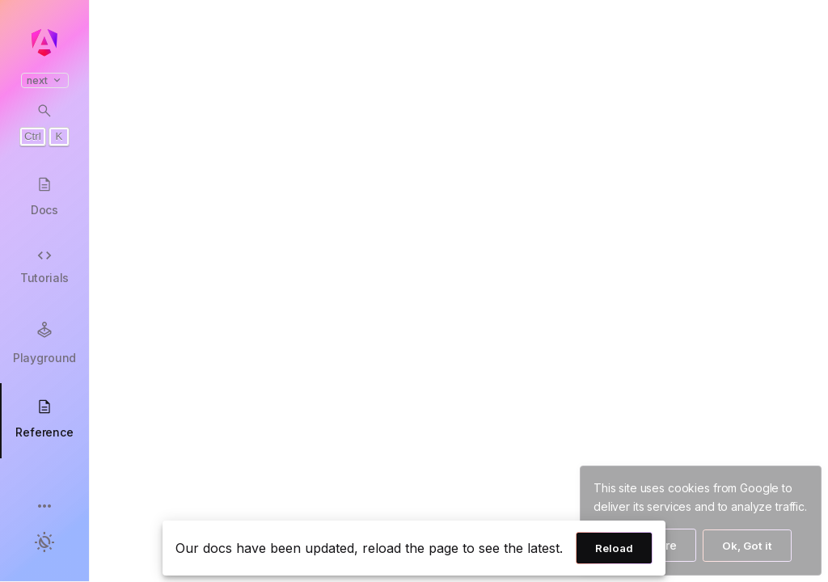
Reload (614, 548)
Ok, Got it (747, 545)
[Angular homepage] (44, 43)
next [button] (45, 80)
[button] (44, 507)
